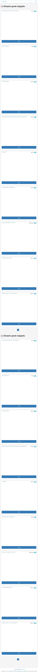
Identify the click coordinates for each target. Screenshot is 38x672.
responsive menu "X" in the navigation (9, 293)
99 (32, 46)
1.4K (32, 81)
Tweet (24, 669)
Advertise (25, 671)
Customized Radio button (7, 258)
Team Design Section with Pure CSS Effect (10, 10)
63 (32, 11)
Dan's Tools (12, 671)
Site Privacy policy (17, 671)
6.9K (32, 258)
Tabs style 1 (4, 152)
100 (33, 552)
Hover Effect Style (5, 46)
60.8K (30, 552)
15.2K (31, 293)
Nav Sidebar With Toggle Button (8, 187)
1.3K (32, 117)
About (22, 671)
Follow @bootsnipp (17, 669)
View (19, 41)
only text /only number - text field (8, 222)
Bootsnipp (4, 1)
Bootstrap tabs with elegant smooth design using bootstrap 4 (14, 116)
